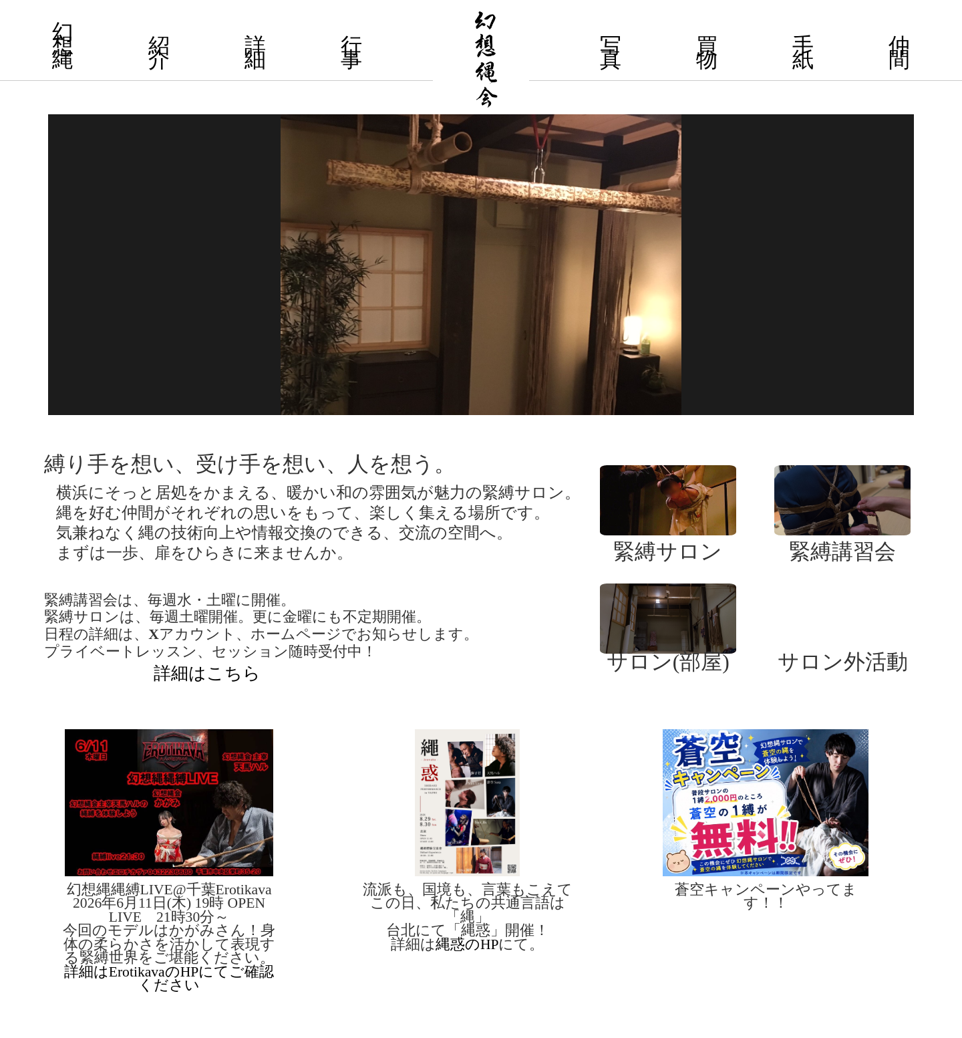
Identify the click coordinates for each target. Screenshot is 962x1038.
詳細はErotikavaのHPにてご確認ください (169, 978)
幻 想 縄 (62, 46)
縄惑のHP (467, 944)
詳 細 (255, 52)
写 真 (610, 52)
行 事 (351, 52)
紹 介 (159, 52)
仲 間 (899, 52)
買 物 (706, 52)
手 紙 (803, 52)
